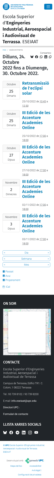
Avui (7, 275)
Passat (9, 271)
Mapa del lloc (16, 466)
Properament (12, 280)
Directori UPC (10, 407)
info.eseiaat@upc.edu (23, 400)
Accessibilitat (35, 466)
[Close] (48, 7)
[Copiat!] (50, 57)
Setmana (26, 258)
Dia (26, 252)
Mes (26, 264)
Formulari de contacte (15, 414)
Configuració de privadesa (29, 475)
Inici (4, 50)
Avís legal (36, 470)
